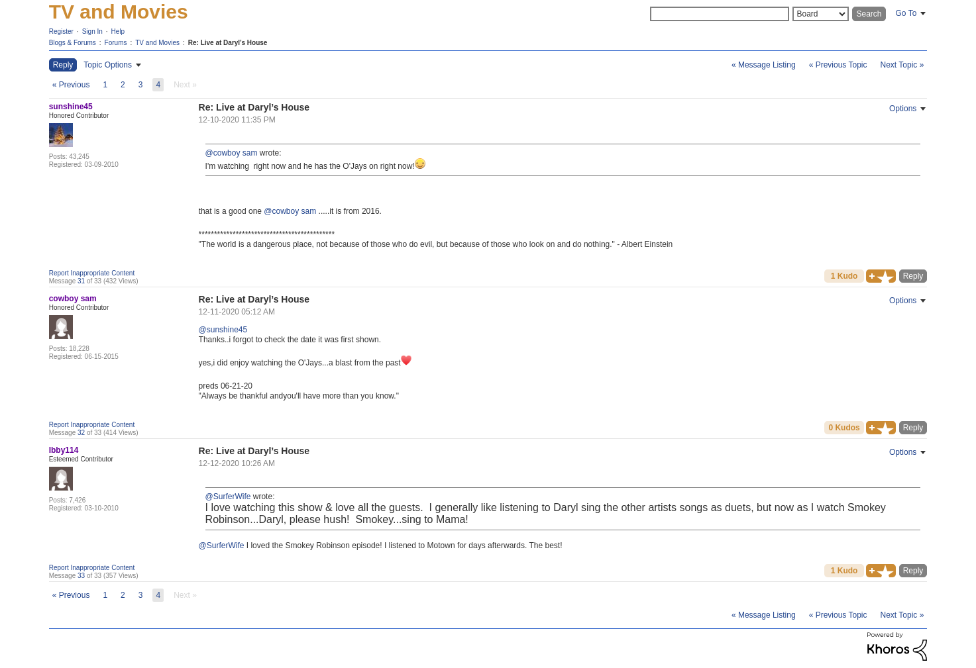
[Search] (719, 14)
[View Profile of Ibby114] (64, 450)
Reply (913, 276)
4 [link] (158, 84)
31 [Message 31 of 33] (81, 281)
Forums (116, 42)
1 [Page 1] (105, 84)
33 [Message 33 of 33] (81, 575)
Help (118, 31)
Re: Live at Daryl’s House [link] (228, 42)
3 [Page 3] (140, 84)
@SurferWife (228, 496)
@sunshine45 (223, 329)
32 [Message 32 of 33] (81, 432)
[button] (881, 276)
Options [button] (902, 108)
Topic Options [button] (107, 65)
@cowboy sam (231, 153)
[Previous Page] (71, 84)
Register (61, 31)
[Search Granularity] (820, 14)
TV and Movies (118, 12)
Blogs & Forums (72, 42)
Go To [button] (906, 13)
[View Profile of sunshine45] (71, 106)
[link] (185, 84)
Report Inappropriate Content (92, 273)
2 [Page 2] (123, 84)
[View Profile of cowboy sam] (73, 298)
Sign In (92, 31)
